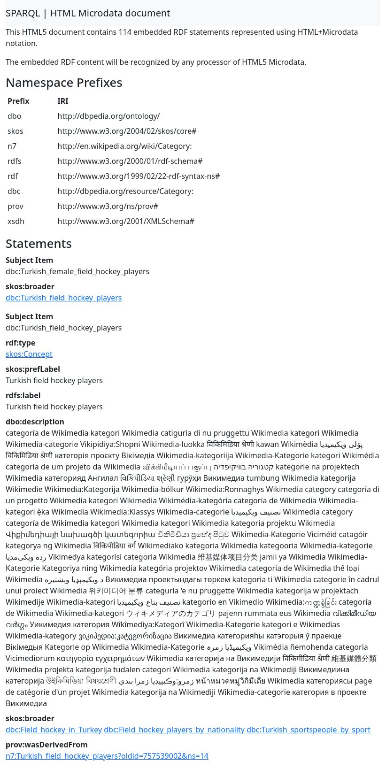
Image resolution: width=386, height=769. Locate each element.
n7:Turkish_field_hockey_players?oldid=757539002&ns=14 (107, 756)
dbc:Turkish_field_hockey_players (64, 297)
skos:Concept (29, 354)
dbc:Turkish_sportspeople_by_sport (309, 729)
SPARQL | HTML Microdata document (88, 13)
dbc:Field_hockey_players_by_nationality (174, 729)
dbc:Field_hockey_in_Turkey (54, 729)
